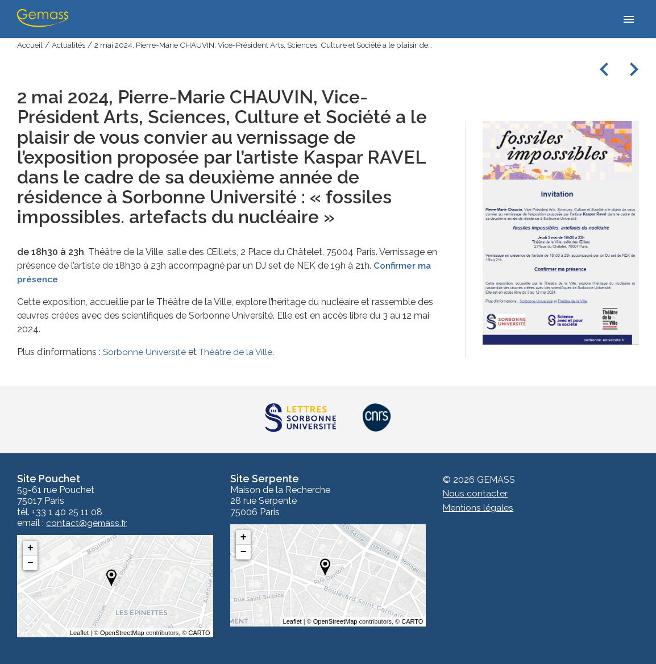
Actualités (71, 44)
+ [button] (30, 548)
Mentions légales (478, 507)
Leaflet (79, 632)
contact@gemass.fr (87, 523)
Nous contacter (475, 493)
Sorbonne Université (145, 351)
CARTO (199, 632)
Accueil (30, 44)
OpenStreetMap (122, 632)
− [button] (30, 563)
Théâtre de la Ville (237, 351)
